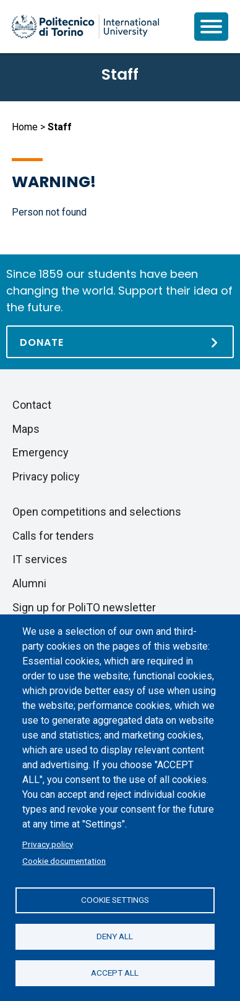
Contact (31, 404)
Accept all (115, 973)
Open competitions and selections (96, 511)
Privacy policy (47, 844)
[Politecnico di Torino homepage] (85, 26)
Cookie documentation (64, 861)
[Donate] (120, 341)
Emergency (40, 452)
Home (25, 127)
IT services (39, 559)
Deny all (114, 936)
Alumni (29, 583)
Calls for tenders (53, 535)
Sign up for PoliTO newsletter (84, 607)
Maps (26, 428)
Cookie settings (115, 900)
